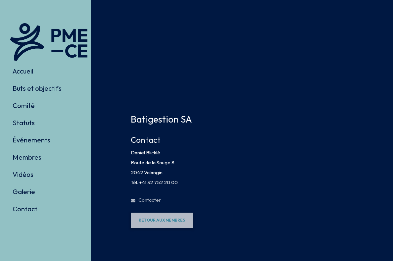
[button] (162, 220)
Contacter (146, 200)
